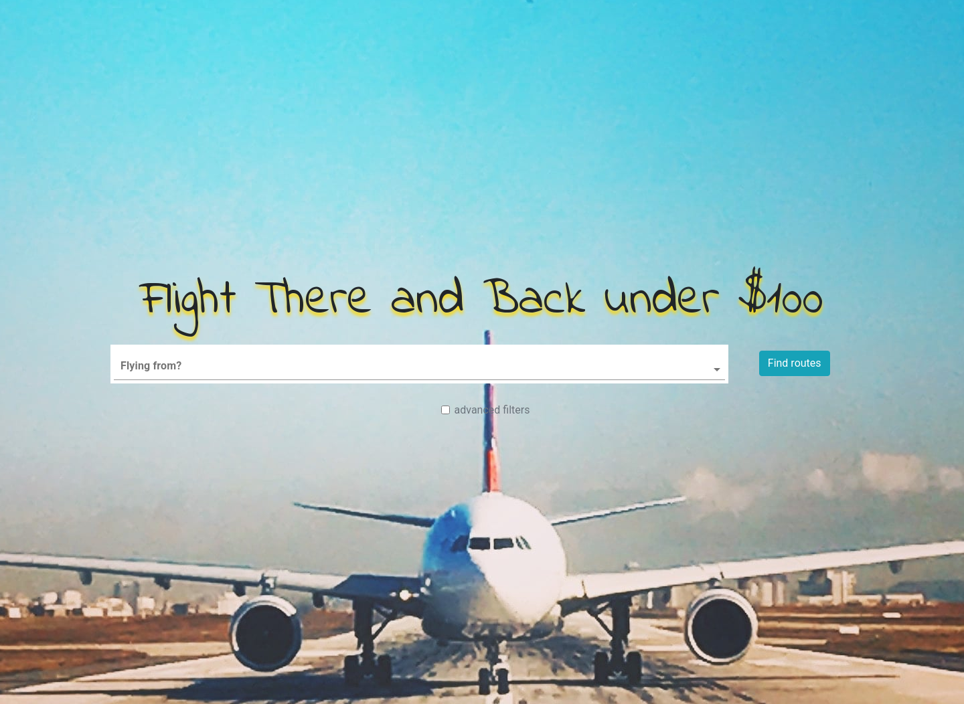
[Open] (717, 369)
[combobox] (419, 361)
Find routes (794, 363)
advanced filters (492, 410)
